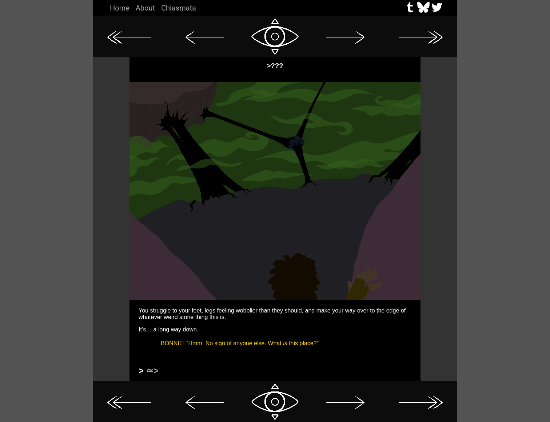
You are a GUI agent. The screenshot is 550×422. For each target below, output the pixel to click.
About (145, 8)
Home (119, 8)
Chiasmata (178, 8)
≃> (152, 370)
